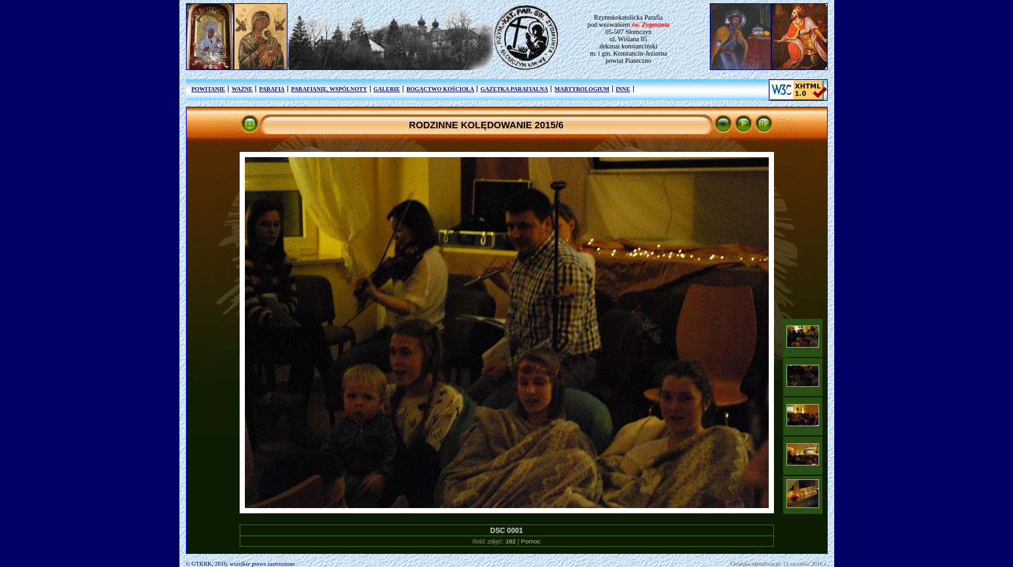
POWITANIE (208, 89)
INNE (623, 89)
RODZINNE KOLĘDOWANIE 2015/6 (486, 125)
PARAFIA (272, 89)
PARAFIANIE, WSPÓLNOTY (329, 89)
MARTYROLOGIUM (582, 89)
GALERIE (386, 89)
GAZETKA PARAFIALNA (514, 89)
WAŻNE (242, 89)
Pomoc (531, 541)
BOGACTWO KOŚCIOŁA (440, 89)
